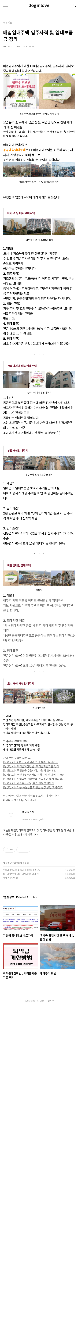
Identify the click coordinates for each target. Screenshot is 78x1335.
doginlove (39, 5)
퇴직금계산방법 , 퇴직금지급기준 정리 (19, 951)
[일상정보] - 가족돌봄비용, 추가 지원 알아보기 (28, 861)
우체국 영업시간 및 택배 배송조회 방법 (19, 948)
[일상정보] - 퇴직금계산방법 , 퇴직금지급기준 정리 (31, 844)
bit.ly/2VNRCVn (26, 878)
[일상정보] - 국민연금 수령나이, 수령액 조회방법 (29, 848)
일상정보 (7, 941)
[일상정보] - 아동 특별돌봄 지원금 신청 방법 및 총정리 (33, 865)
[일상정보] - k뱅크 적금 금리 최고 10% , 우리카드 (30, 840)
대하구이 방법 (9, 955)
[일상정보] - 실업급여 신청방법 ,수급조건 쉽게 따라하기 (33, 857)
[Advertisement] (39, 589)
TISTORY (40, 1327)
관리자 (51, 1327)
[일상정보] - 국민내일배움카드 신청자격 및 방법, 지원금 (33, 853)
